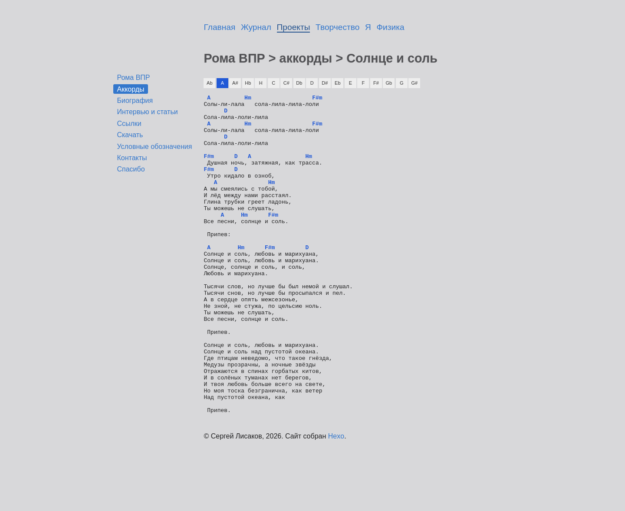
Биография (135, 100)
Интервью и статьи (147, 111)
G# (414, 83)
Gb (388, 83)
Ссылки (129, 123)
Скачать (130, 134)
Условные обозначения (154, 146)
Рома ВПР (133, 77)
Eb (337, 83)
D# (325, 83)
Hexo (336, 500)
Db (299, 83)
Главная (219, 27)
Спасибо (131, 169)
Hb (248, 83)
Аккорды (130, 88)
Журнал (256, 27)
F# (376, 83)
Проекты (293, 27)
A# (235, 83)
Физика (391, 27)
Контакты (132, 158)
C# (286, 83)
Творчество (337, 27)
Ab (209, 83)
